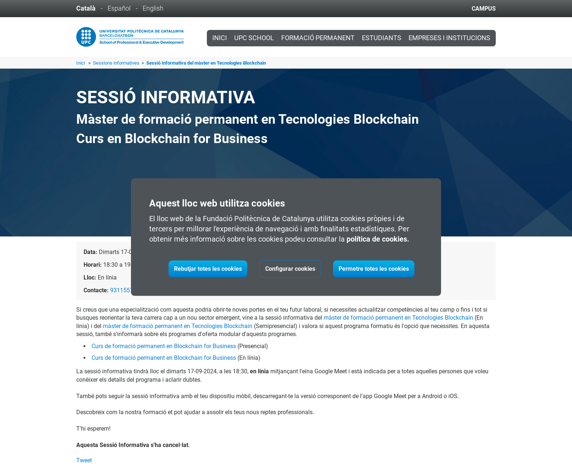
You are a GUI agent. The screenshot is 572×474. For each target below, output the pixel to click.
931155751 (125, 290)
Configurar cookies (290, 268)
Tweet (84, 460)
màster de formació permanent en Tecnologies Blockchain (398, 317)
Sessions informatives (116, 63)
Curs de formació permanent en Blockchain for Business (164, 346)
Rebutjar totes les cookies (208, 268)
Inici (219, 38)
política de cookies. (378, 239)
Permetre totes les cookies (374, 268)
